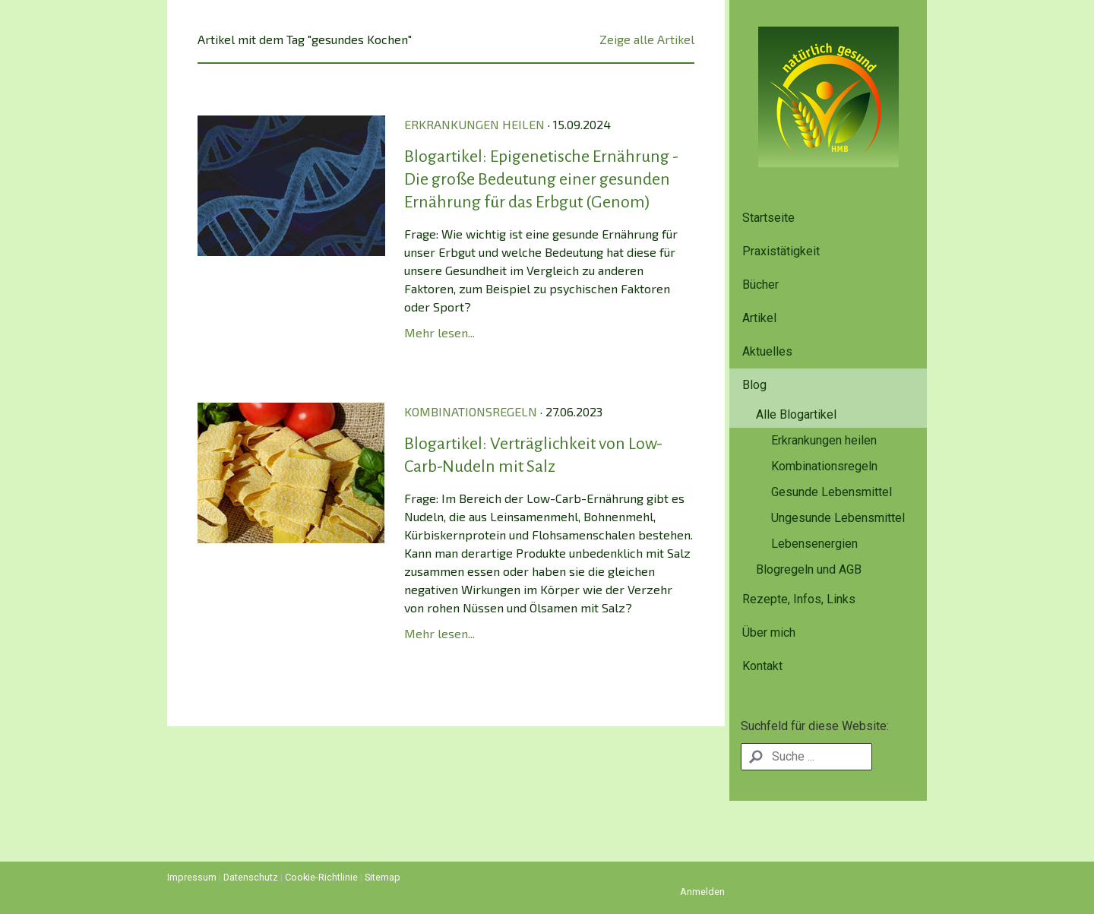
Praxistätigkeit (781, 251)
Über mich (768, 632)
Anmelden (702, 891)
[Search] (806, 756)
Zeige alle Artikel (646, 39)
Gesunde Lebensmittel (831, 492)
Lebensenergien (814, 543)
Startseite (768, 217)
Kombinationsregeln (824, 466)
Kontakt (762, 666)
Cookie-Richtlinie (321, 877)
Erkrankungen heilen (824, 440)
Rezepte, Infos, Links (798, 599)
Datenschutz (250, 877)
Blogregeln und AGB (809, 569)
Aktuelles (767, 351)
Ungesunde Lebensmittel (838, 518)
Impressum (192, 877)
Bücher (760, 284)
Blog (754, 385)
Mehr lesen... (439, 332)
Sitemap (382, 877)
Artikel (759, 318)
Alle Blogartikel (796, 414)
